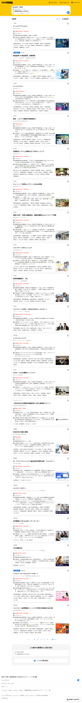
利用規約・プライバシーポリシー (27, 695)
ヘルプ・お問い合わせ (6, 695)
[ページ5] (47, 639)
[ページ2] (37, 639)
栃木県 (10, 690)
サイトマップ (16, 695)
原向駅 (20, 690)
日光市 (15, 690)
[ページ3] (41, 639)
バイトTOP (4, 690)
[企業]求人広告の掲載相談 (42, 695)
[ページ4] (44, 639)
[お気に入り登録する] (68, 23)
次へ (53, 639)
